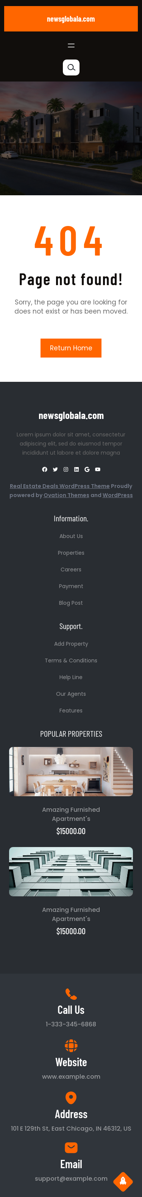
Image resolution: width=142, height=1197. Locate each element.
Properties (71, 553)
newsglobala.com (71, 18)
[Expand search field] (71, 67)
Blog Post (71, 603)
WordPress (118, 495)
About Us (71, 536)
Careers (71, 569)
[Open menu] (71, 45)
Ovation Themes (66, 495)
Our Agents (71, 694)
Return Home (71, 348)
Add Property (71, 644)
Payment (71, 586)
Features (71, 710)
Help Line (71, 677)
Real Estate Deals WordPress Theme (60, 486)
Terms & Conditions (71, 660)
